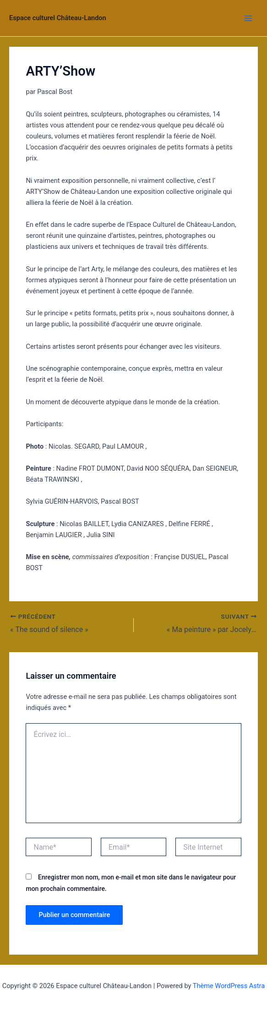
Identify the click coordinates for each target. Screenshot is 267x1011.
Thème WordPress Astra (229, 986)
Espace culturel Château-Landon (57, 18)
